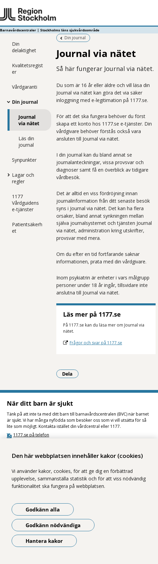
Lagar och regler (23, 178)
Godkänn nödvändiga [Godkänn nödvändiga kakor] (53, 525)
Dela (70, 373)
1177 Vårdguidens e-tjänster (25, 203)
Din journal (25, 102)
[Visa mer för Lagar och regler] (6, 174)
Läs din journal (26, 141)
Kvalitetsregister (27, 68)
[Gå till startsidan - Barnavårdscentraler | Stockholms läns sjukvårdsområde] (79, 14)
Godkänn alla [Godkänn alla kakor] (43, 509)
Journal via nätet (28, 120)
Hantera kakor (44, 540)
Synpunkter (24, 160)
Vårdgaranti (24, 87)
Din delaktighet (24, 47)
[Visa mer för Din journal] (6, 101)
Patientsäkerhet (27, 227)
